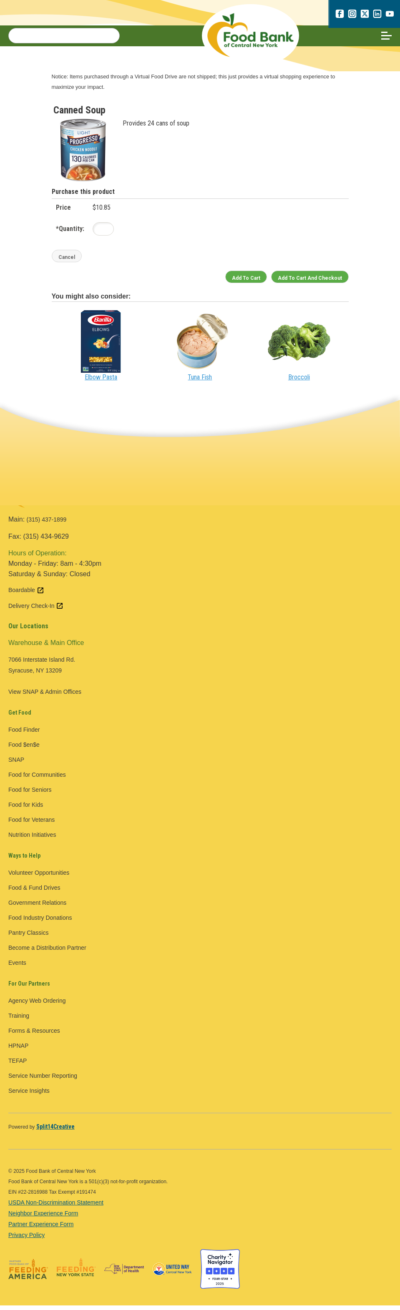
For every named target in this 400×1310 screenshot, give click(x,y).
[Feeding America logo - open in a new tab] (28, 1273)
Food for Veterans (31, 824)
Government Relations (37, 907)
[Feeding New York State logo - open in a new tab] (76, 1273)
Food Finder (24, 734)
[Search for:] (64, 38)
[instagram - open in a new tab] (352, 15)
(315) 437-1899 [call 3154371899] (47, 524)
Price (63, 212)
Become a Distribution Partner (47, 952)
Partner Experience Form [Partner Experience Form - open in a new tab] (40, 1228)
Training (18, 1020)
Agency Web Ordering (36, 1005)
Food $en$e (24, 749)
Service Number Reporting (42, 1080)
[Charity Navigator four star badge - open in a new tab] (220, 1273)
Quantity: (70, 233)
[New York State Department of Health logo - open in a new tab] (124, 1273)
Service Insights (29, 1095)
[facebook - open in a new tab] (339, 15)
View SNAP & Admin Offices (44, 696)
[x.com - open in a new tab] (364, 15)
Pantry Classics (28, 937)
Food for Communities (37, 779)
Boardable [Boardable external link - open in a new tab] (26, 595)
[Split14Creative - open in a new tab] (55, 1131)
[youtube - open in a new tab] (389, 15)
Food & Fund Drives (34, 892)
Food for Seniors (30, 794)
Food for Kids (25, 809)
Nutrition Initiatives (32, 839)
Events (17, 967)
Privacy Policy (26, 1239)
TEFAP (17, 1065)
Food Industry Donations (40, 922)
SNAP (16, 764)
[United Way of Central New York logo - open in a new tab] (172, 1273)
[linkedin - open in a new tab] (377, 15)
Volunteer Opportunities (38, 877)
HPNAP (18, 1050)
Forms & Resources (34, 1035)
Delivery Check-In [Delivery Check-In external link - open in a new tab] (35, 610)
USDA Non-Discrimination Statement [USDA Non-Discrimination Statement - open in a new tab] (55, 1207)
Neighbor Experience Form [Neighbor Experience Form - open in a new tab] (43, 1218)
